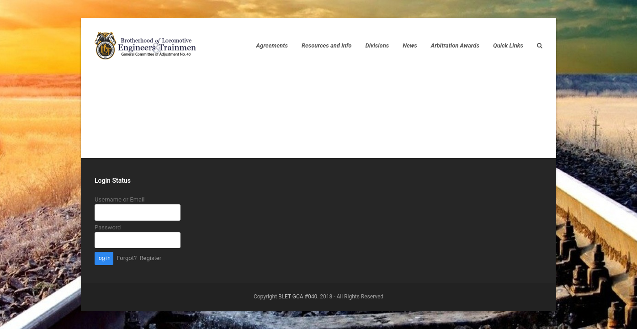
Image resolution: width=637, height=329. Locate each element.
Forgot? (127, 258)
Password (108, 227)
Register (151, 258)
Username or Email (119, 199)
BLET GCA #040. (298, 296)
